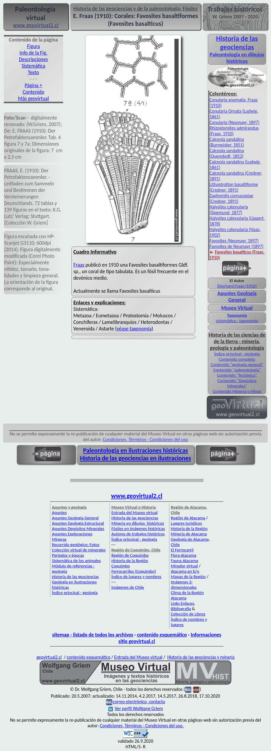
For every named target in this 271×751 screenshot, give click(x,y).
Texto (33, 72)
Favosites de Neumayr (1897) (236, 246)
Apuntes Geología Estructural (78, 523)
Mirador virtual (184, 566)
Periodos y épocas (68, 555)
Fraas (78, 265)
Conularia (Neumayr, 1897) (234, 122)
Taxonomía (237, 315)
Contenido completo (237, 359)
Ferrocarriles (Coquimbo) (133, 571)
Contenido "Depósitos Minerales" (236, 383)
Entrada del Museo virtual (134, 512)
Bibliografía (181, 608)
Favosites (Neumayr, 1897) (234, 241)
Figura (33, 46)
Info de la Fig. (33, 53)
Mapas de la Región (188, 576)
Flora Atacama (183, 555)
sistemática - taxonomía (237, 320)
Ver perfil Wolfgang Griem (135, 708)
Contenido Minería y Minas (237, 391)
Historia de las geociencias (75, 576)
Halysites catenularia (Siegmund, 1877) (228, 209)
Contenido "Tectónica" (237, 375)
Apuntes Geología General (236, 296)
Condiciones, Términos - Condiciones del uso (145, 439)
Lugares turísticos (186, 523)
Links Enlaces (182, 603)
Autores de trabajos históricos (138, 534)
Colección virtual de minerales (78, 550)
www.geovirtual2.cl (136, 496)
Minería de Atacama (189, 534)
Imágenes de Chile (127, 587)
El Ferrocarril (182, 550)
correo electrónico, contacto (139, 701)
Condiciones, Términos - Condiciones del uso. (142, 725)
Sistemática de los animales (76, 560)
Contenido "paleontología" (237, 370)
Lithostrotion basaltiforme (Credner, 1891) (233, 187)
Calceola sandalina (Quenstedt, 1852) (226, 153)
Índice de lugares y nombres (136, 576)
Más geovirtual (33, 98)
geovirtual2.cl (49, 657)
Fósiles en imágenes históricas (138, 528)
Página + (33, 85)
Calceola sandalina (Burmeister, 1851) (226, 142)
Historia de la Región (189, 528)
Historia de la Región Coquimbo (129, 563)
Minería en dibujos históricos (137, 523)
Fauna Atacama (184, 560)
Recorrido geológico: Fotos (75, 544)
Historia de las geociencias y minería (201, 657)
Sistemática (33, 66)
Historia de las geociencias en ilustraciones (135, 458)
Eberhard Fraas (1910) (237, 286)
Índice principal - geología (237, 354)
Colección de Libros (188, 614)
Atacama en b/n (185, 571)
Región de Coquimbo (130, 555)
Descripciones (33, 59)
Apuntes (59, 512)
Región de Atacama (188, 518)
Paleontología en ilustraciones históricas (135, 450)
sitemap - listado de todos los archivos (92, 634)
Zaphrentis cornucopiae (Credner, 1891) (231, 198)
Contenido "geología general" (237, 364)
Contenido (33, 92)
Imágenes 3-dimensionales (184, 584)
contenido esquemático (162, 634)
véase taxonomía (134, 328)
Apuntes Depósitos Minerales (78, 528)
